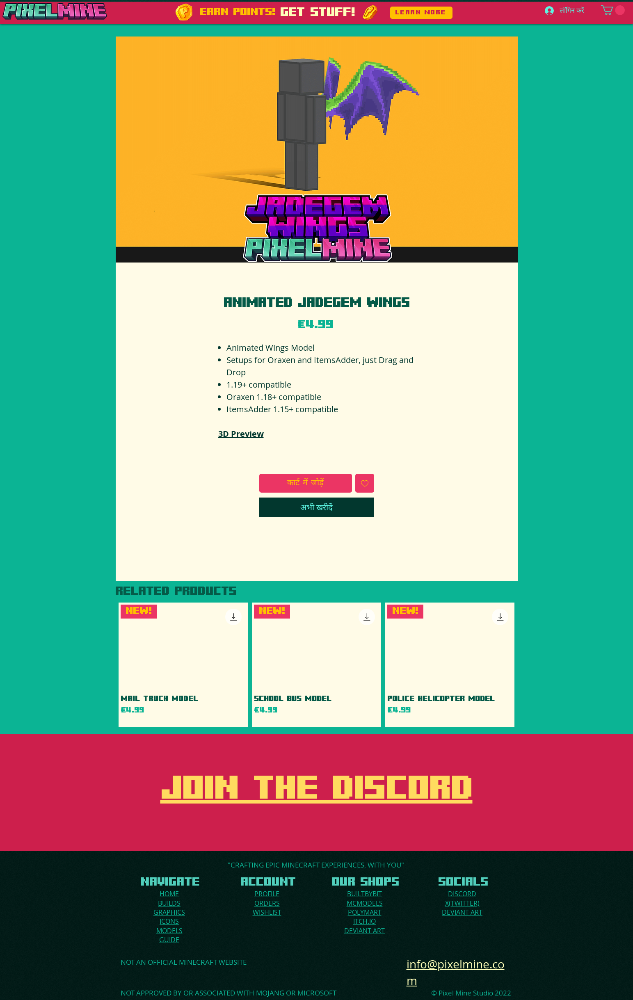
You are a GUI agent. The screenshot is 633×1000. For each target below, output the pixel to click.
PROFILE (266, 893)
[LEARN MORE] (421, 13)
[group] (316, 665)
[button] (613, 10)
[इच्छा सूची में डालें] (364, 483)
